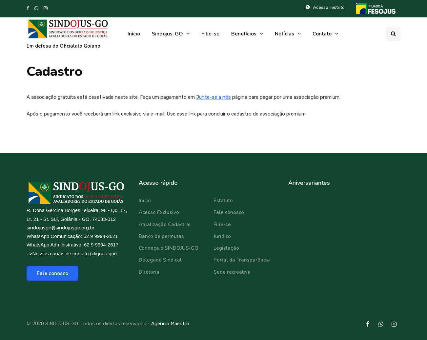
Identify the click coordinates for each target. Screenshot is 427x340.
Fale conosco (52, 273)
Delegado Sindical (160, 260)
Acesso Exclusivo (159, 212)
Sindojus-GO (167, 33)
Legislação (226, 248)
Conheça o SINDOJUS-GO (168, 248)
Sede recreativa (232, 272)
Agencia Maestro (170, 324)
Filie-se (210, 33)
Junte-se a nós (213, 97)
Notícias (284, 33)
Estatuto (223, 200)
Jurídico (222, 236)
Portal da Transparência (242, 260)
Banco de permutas (161, 236)
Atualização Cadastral (165, 224)
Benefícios (243, 33)
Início (134, 33)
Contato (322, 33)
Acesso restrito (329, 7)
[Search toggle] (393, 34)
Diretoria (149, 272)
